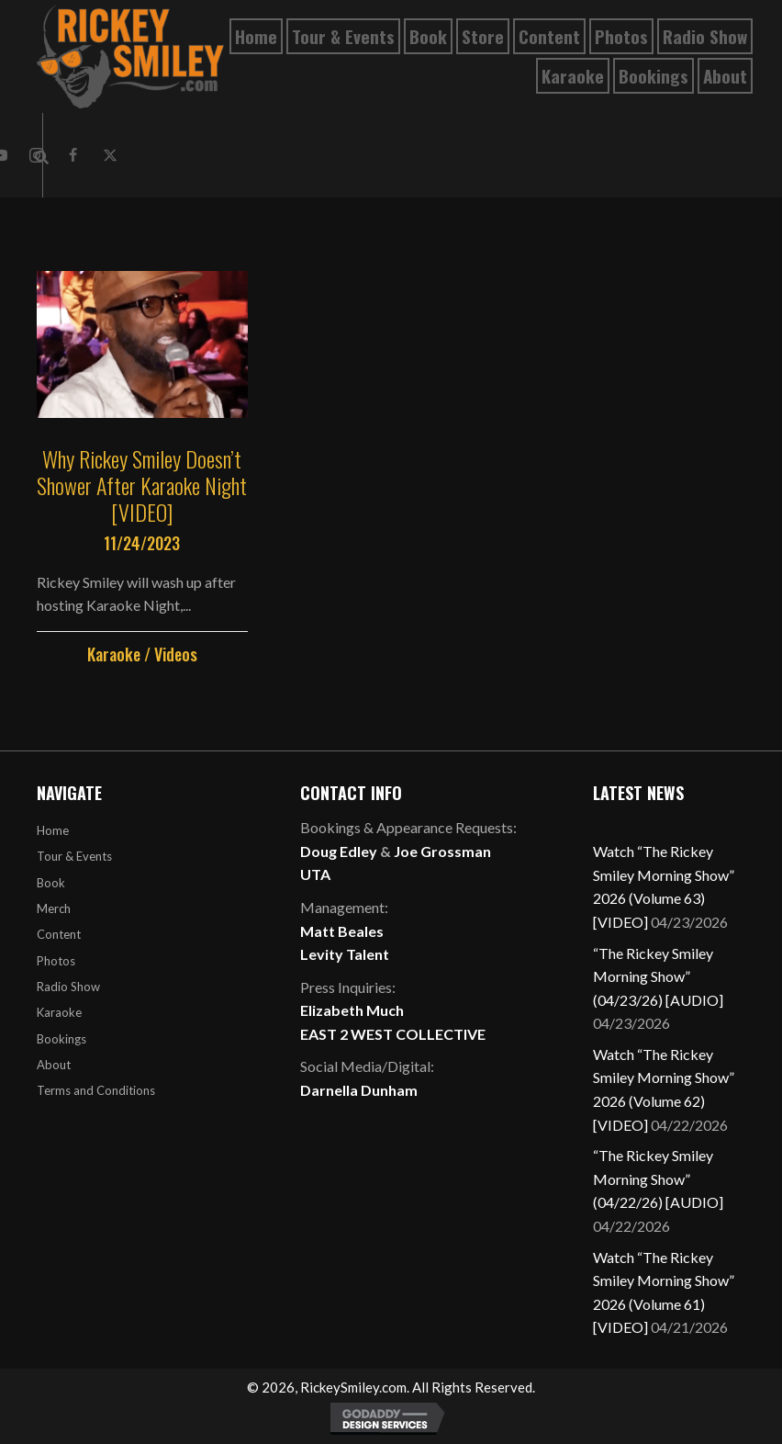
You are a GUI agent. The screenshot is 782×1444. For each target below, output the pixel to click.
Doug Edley (338, 851)
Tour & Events (74, 856)
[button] (73, 155)
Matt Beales (342, 931)
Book (51, 882)
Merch (54, 908)
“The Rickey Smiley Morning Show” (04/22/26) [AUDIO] (658, 1178)
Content (59, 934)
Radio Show (68, 986)
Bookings (61, 1039)
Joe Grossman (442, 851)
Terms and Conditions (96, 1090)
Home (53, 830)
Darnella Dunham (359, 1090)
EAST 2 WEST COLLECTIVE (393, 1034)
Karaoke (113, 654)
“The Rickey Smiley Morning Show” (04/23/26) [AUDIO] (658, 976)
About (54, 1064)
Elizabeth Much (352, 1010)
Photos (56, 960)
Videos (175, 654)
